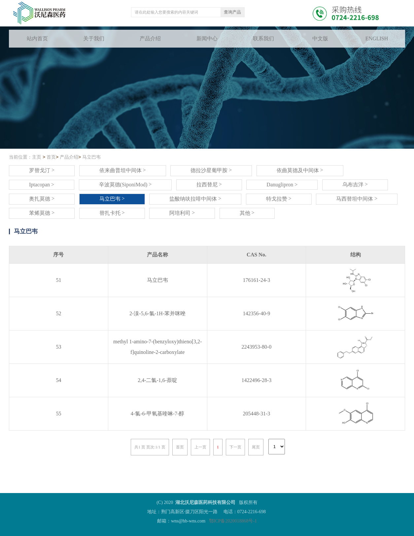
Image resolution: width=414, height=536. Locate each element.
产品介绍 (69, 157)
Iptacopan (41, 185)
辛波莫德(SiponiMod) (125, 184)
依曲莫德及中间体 (300, 170)
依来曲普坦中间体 (122, 170)
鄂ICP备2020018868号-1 (233, 520)
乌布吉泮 (355, 184)
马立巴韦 (91, 157)
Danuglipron (281, 185)
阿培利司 (182, 213)
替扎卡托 (112, 213)
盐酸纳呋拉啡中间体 (195, 199)
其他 (247, 213)
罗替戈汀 (41, 170)
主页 (36, 157)
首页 (51, 157)
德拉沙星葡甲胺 (211, 170)
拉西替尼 (209, 184)
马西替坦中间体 (356, 199)
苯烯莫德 (41, 213)
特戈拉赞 (279, 199)
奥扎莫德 (41, 199)
